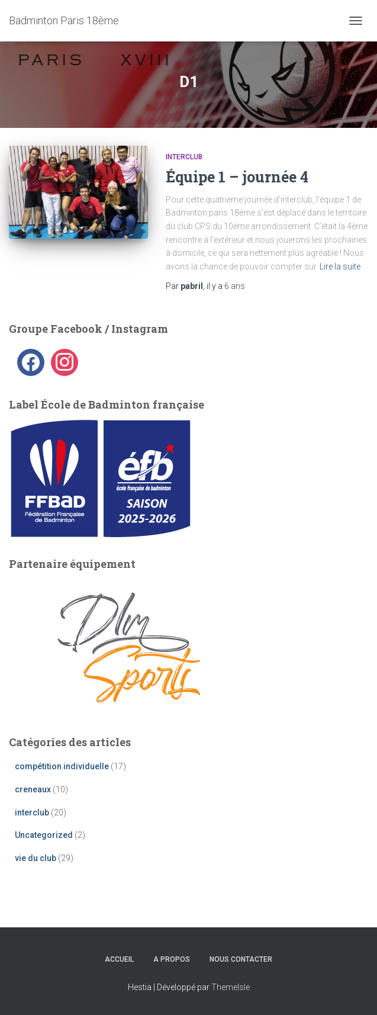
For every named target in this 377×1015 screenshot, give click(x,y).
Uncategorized (44, 835)
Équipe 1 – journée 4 (237, 177)
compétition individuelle (62, 766)
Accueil (119, 959)
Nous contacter (241, 959)
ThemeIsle (230, 987)
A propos (171, 959)
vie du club (35, 858)
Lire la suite (340, 266)
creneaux (33, 789)
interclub (184, 157)
